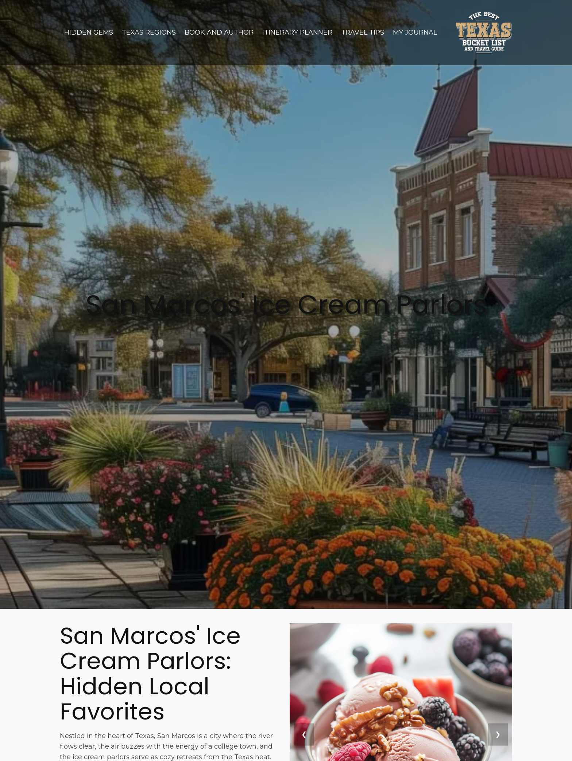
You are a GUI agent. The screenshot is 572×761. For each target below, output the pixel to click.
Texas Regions (149, 32)
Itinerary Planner (297, 32)
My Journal (415, 32)
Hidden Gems (88, 32)
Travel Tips (362, 32)
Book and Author (219, 32)
